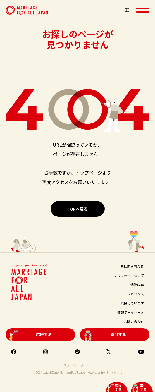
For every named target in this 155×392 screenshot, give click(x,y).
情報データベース (130, 312)
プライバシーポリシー (78, 365)
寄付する (143, 387)
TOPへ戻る (77, 209)
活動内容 (137, 284)
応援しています (132, 303)
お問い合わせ (134, 321)
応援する (118, 387)
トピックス (135, 293)
